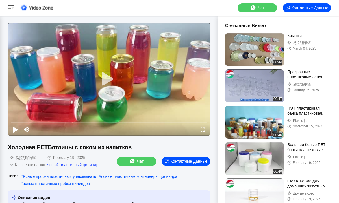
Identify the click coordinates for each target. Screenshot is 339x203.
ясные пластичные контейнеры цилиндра (139, 176)
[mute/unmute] (26, 129)
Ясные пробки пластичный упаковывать (59, 176)
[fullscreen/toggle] (202, 129)
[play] (109, 79)
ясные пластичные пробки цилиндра (56, 183)
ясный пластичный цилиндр (72, 164)
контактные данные (307, 8)
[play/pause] (15, 129)
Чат (257, 8)
